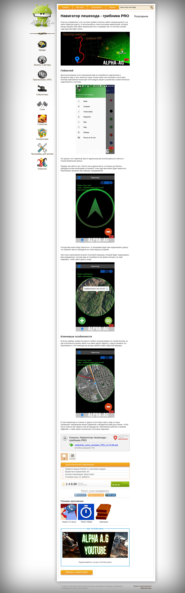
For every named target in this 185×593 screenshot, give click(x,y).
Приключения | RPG (42, 75)
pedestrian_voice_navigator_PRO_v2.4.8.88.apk (96, 445)
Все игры (80, 7)
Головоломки (42, 134)
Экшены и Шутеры (42, 60)
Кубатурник (103, 522)
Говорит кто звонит (69, 522)
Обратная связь (145, 588)
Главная (65, 7)
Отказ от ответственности (142, 586)
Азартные (42, 164)
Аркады (42, 45)
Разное (112, 7)
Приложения (96, 7)
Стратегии (42, 119)
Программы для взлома (42, 149)
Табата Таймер (86, 522)
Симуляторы (42, 89)
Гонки (42, 104)
